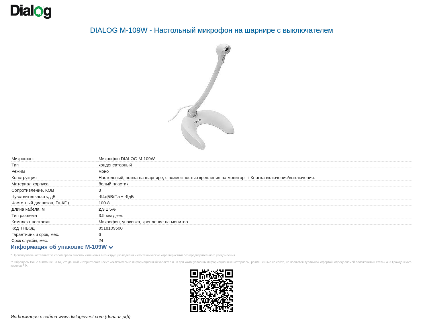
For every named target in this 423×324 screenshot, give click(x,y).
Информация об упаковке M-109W (59, 247)
